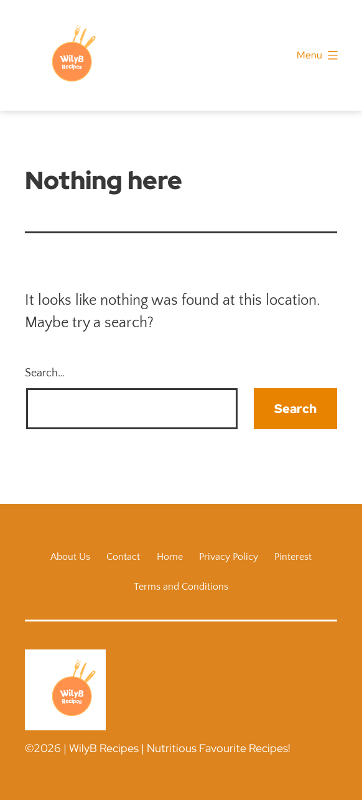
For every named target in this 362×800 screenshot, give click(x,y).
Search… (45, 373)
